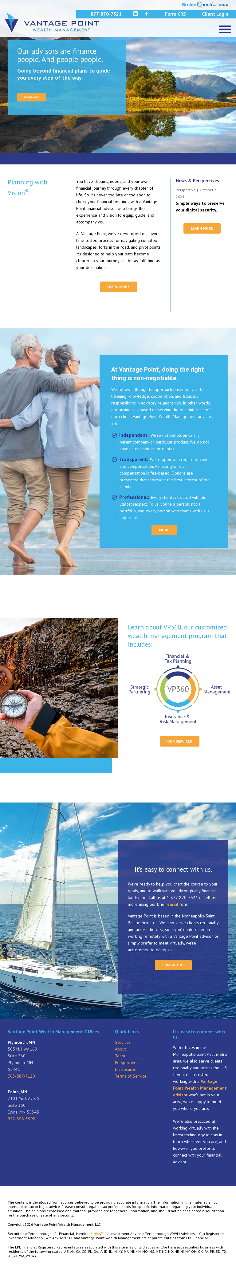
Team (120, 1056)
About (120, 1049)
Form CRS (175, 14)
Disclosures (125, 1069)
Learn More (118, 286)
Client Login (215, 14)
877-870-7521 (106, 14)
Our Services (179, 741)
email (172, 904)
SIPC (105, 1233)
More (164, 529)
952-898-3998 (21, 1119)
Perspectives (126, 1062)
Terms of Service (131, 1076)
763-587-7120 (21, 1076)
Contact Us (173, 965)
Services (123, 1042)
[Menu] (225, 29)
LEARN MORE (31, 97)
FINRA (95, 1233)
